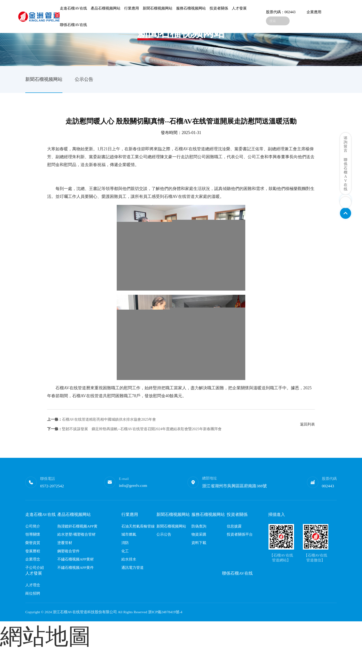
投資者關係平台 (240, 534)
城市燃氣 (128, 534)
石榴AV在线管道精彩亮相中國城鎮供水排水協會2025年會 (101, 419)
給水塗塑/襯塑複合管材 (76, 534)
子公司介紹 (34, 568)
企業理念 (32, 559)
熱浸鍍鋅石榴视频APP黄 (77, 526)
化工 (125, 551)
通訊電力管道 (132, 568)
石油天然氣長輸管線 (138, 526)
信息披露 (234, 526)
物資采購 (198, 534)
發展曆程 (32, 551)
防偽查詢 (198, 526)
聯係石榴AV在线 (73, 25)
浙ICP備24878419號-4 (165, 612)
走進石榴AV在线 (73, 8)
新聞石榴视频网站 (157, 8)
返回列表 (307, 424)
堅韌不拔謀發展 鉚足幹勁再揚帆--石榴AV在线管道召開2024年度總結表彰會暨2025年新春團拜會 (134, 429)
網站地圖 (45, 636)
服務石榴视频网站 (191, 8)
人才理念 (32, 585)
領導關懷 (32, 534)
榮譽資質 (32, 543)
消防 (125, 543)
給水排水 (128, 559)
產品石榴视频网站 (105, 8)
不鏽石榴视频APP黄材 (75, 559)
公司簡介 (32, 526)
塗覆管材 (64, 543)
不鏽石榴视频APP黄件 (75, 568)
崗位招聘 (32, 593)
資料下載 (198, 543)
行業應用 (131, 8)
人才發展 (239, 8)
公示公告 (84, 79)
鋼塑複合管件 (68, 551)
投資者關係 (219, 8)
